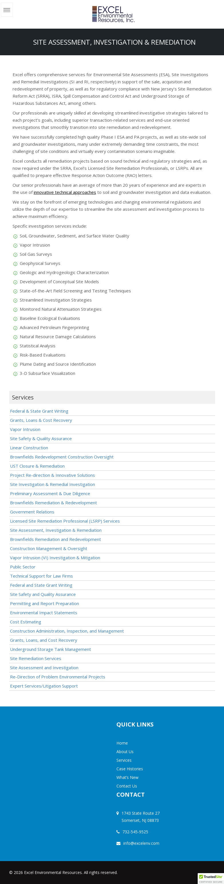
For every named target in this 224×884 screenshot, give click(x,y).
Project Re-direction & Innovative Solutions (52, 475)
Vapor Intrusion (25, 429)
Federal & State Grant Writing (39, 411)
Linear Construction (29, 447)
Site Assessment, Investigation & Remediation (56, 530)
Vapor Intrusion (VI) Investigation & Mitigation (55, 557)
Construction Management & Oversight (48, 548)
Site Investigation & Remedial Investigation (52, 484)
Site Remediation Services (35, 658)
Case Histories (129, 768)
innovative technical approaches (65, 192)
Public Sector (22, 567)
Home (122, 743)
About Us (125, 751)
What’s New (127, 777)
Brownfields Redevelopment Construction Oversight (62, 457)
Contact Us (126, 786)
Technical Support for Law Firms (41, 576)
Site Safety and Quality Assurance (43, 594)
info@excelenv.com (141, 843)
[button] (211, 878)
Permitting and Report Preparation (44, 603)
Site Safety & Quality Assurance (41, 438)
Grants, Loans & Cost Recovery (41, 420)
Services (124, 760)
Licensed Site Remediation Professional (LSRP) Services (65, 521)
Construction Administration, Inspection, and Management (67, 631)
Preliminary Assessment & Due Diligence (50, 493)
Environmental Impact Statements (43, 612)
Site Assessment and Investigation (44, 667)
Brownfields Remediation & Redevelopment (53, 502)
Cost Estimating (25, 622)
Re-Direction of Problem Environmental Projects (57, 677)
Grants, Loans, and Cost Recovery (43, 640)
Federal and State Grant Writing (41, 585)
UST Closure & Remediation (37, 466)
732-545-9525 (135, 831)
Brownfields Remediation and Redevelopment (55, 539)
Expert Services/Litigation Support (44, 686)
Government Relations (32, 512)
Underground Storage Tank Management (50, 649)
